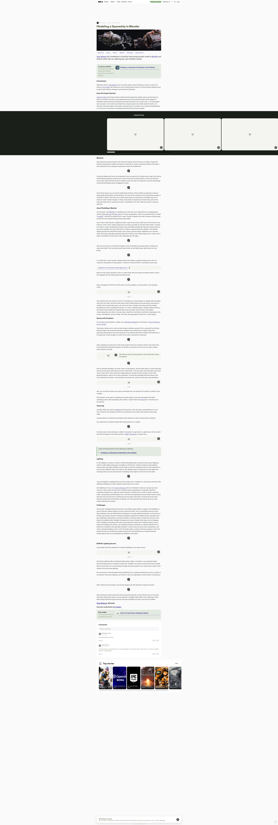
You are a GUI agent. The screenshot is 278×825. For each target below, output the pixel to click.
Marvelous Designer (131, 322)
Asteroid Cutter (101, 97)
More (176, 663)
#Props (108, 53)
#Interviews (101, 53)
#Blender (122, 53)
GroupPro (100, 216)
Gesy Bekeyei (102, 22)
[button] (135, 134)
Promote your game (156, 2)
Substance (118, 410)
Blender (155, 56)
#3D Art (115, 53)
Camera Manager (120, 488)
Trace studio (106, 87)
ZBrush (143, 400)
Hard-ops (109, 214)
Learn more (162, 820)
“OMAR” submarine (130, 434)
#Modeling (130, 53)
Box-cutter (118, 214)
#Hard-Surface (139, 53)
